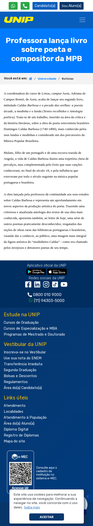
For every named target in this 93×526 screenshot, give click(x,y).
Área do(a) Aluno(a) (19, 423)
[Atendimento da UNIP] (25, 6)
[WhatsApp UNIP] (13, 6)
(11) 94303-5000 (49, 300)
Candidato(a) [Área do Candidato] (45, 6)
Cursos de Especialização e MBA (30, 328)
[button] (32, 507)
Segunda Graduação (20, 370)
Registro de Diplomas (21, 435)
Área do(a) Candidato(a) (23, 388)
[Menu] (82, 19)
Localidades (13, 412)
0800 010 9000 (47, 294)
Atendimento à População (25, 417)
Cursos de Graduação (21, 322)
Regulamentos (16, 382)
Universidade (47, 78)
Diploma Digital (16, 429)
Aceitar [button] (47, 517)
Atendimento (15, 406)
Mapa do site (14, 441)
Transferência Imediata (23, 364)
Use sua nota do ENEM (22, 358)
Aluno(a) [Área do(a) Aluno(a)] (71, 6)
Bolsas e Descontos (20, 376)
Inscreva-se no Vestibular (25, 352)
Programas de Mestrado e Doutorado (34, 334)
